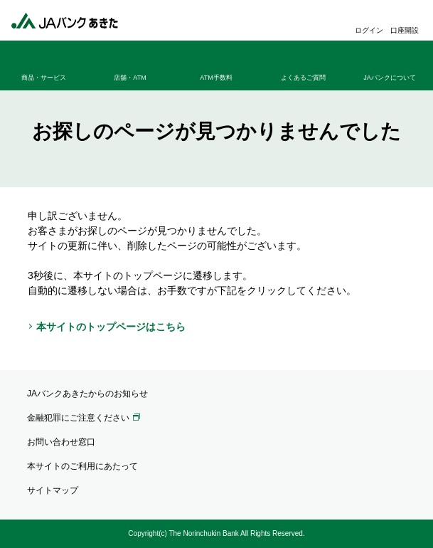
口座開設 (404, 30)
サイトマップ (52, 490)
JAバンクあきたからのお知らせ (87, 394)
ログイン (369, 30)
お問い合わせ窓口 (61, 442)
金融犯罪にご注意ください (78, 418)
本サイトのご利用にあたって (82, 466)
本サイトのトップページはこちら (111, 326)
